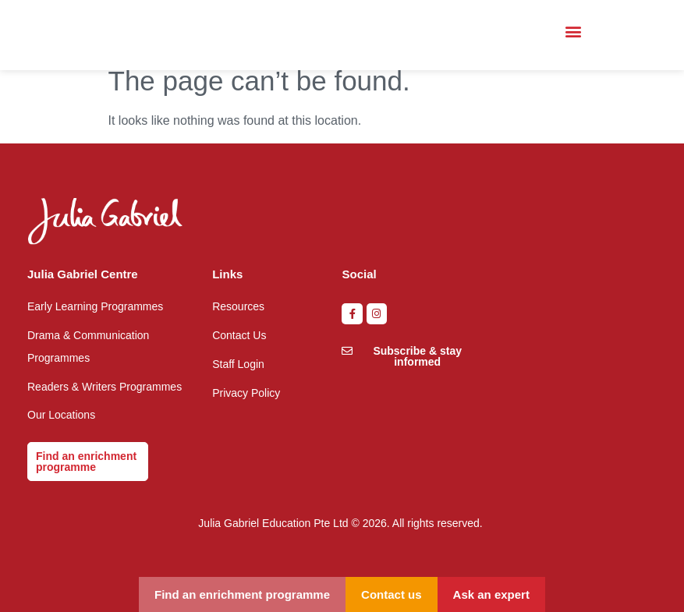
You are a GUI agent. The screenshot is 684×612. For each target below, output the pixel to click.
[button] (573, 31)
